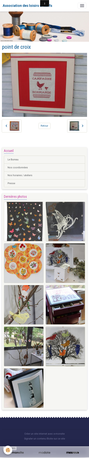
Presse (11, 183)
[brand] (27, 5)
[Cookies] (8, 450)
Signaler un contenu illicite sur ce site (44, 438)
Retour (44, 125)
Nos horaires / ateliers (20, 175)
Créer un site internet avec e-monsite (44, 433)
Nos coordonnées (18, 167)
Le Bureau (13, 159)
